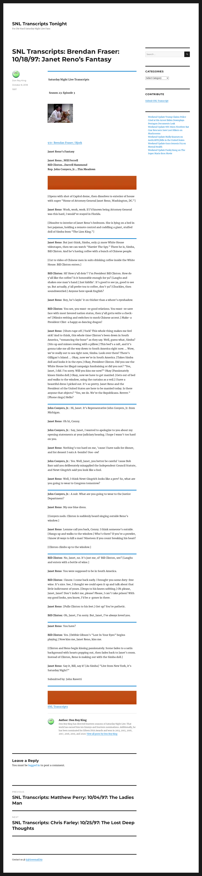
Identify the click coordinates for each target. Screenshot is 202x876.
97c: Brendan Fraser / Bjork (65, 142)
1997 (14, 89)
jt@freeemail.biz (34, 859)
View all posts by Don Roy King (102, 734)
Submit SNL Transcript (156, 101)
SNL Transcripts (58, 706)
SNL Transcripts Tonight (39, 23)
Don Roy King (19, 80)
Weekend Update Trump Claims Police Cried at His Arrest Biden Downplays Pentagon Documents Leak (167, 120)
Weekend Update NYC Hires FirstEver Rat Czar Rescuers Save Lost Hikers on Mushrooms (168, 130)
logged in (34, 765)
